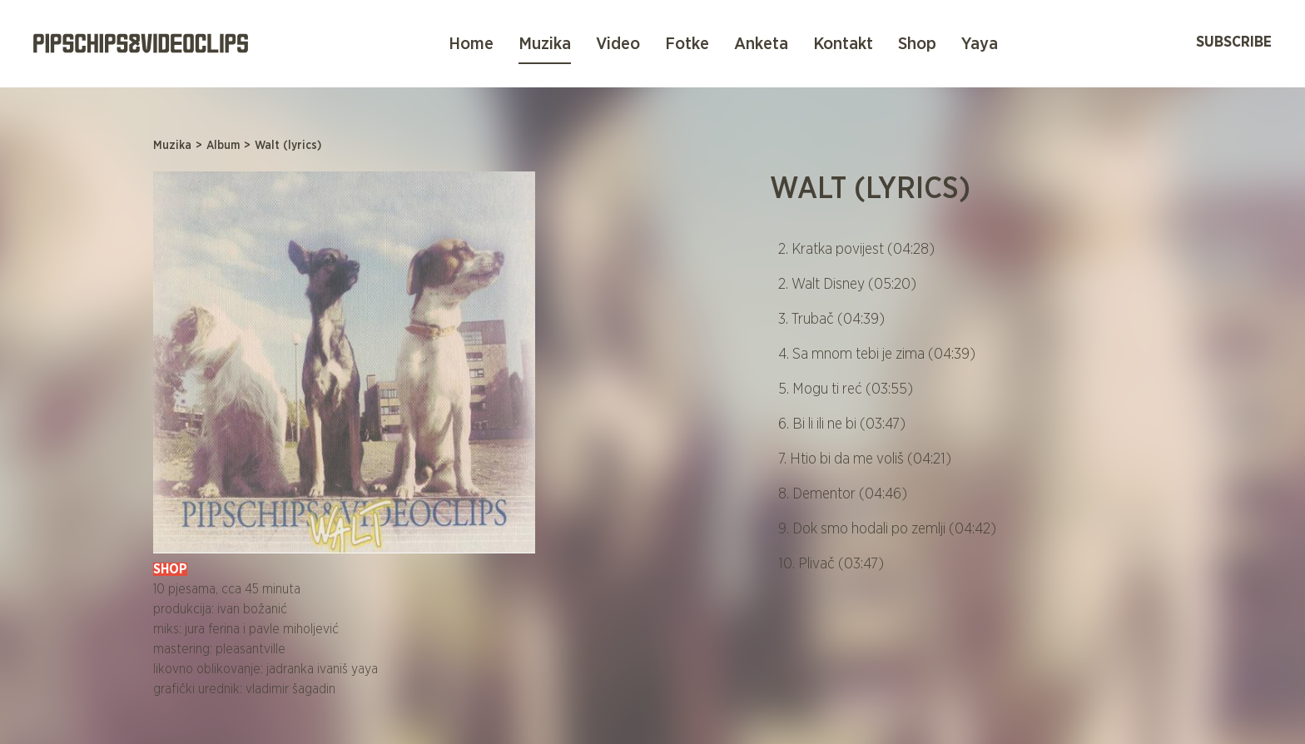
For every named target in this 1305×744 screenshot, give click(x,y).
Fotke (687, 43)
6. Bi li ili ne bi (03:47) (842, 424)
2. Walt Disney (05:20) (847, 284)
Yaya (979, 43)
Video (618, 43)
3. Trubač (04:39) (831, 319)
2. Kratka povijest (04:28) (856, 249)
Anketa (761, 43)
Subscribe (1234, 42)
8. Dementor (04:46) (842, 494)
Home (471, 43)
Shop (917, 43)
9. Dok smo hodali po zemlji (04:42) (887, 529)
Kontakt (843, 43)
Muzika (545, 43)
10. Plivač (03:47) (831, 564)
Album (223, 145)
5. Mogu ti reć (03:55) (845, 389)
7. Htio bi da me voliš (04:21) (864, 459)
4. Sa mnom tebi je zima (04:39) (876, 354)
